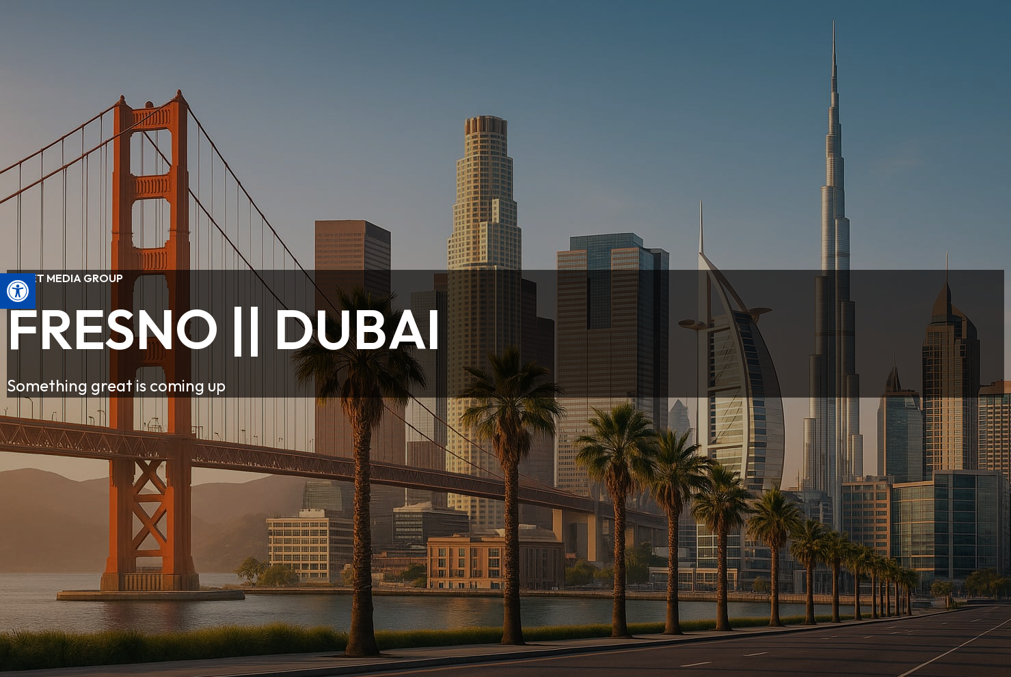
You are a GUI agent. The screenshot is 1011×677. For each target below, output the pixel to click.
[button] (18, 291)
